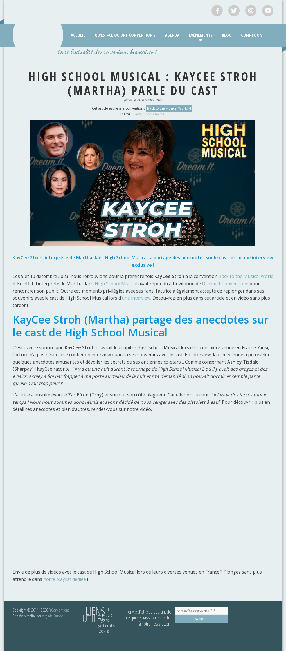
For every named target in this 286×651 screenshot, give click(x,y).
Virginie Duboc (52, 616)
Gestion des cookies (106, 628)
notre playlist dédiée (64, 579)
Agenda (172, 35)
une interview (136, 298)
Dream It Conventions (225, 283)
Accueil (78, 35)
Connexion (251, 35)
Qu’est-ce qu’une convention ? (125, 35)
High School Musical (149, 114)
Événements (200, 35)
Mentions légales (105, 617)
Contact (103, 610)
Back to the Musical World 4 (169, 108)
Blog (226, 35)
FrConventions (59, 610)
